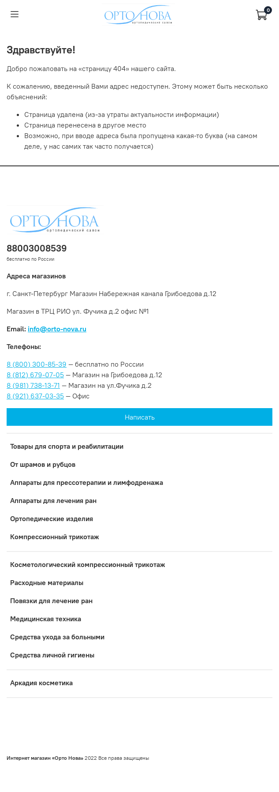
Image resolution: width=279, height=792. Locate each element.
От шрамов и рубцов (42, 464)
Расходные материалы (46, 582)
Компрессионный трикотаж (54, 536)
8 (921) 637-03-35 (35, 395)
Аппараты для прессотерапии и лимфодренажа (86, 482)
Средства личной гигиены (52, 654)
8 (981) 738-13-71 (33, 385)
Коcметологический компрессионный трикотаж (87, 564)
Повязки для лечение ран (51, 600)
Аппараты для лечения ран (53, 500)
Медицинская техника (45, 618)
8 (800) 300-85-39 (37, 364)
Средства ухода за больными (57, 636)
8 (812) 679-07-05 (35, 374)
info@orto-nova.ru (57, 328)
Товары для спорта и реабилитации (66, 446)
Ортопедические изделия (51, 518)
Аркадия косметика (41, 682)
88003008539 (37, 248)
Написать (140, 417)
